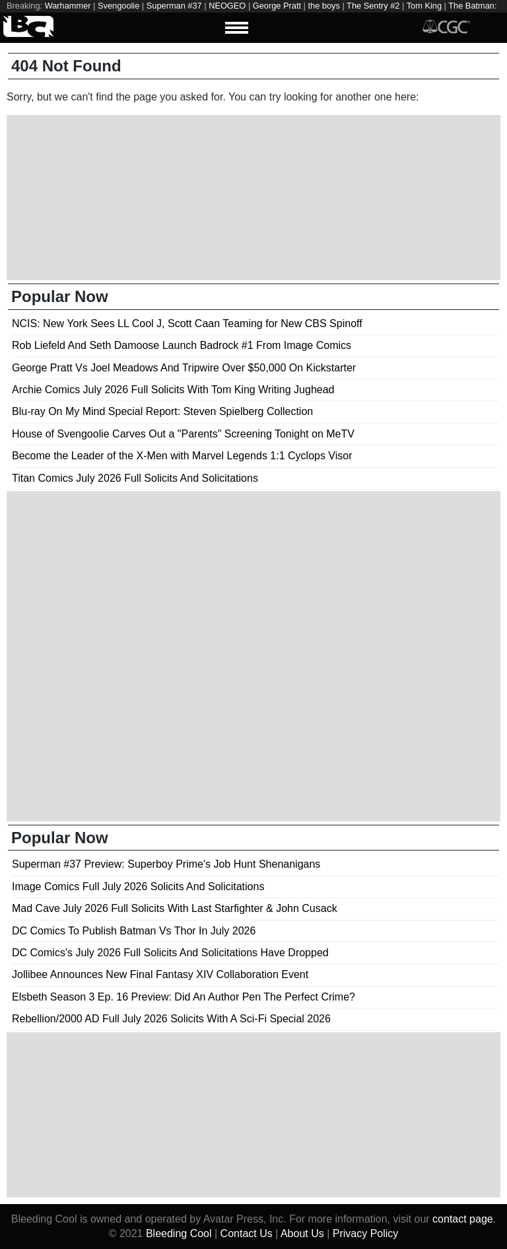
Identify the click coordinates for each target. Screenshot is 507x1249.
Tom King (424, 6)
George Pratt (277, 6)
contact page (462, 1219)
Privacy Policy (366, 1233)
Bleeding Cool (179, 1233)
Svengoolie (118, 6)
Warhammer (68, 6)
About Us (302, 1233)
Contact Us (246, 1233)
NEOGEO (227, 6)
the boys (323, 6)
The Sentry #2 (373, 6)
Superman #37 (174, 6)
